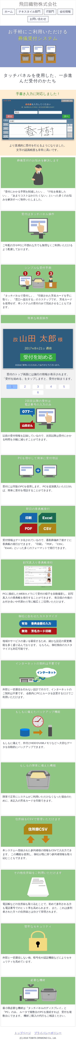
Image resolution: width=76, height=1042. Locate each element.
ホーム (9, 11)
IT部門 (50, 11)
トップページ (22, 1033)
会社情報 (65, 11)
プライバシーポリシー (48, 1033)
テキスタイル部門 (29, 11)
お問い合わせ (38, 18)
